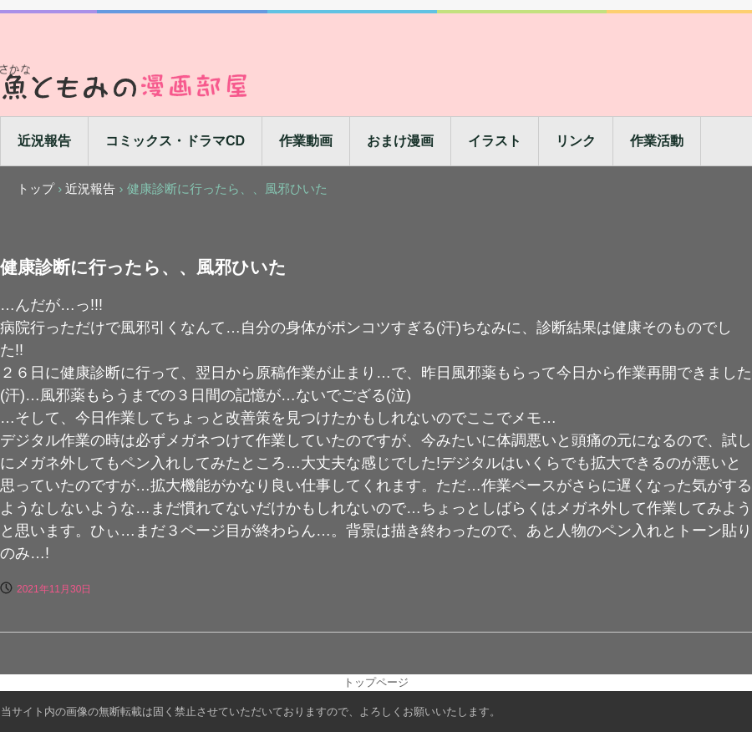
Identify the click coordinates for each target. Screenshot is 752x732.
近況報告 (44, 141)
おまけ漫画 (400, 141)
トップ (35, 188)
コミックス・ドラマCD (175, 141)
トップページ (376, 682)
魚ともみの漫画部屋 (125, 81)
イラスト (494, 141)
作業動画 (306, 141)
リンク (576, 141)
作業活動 (656, 141)
